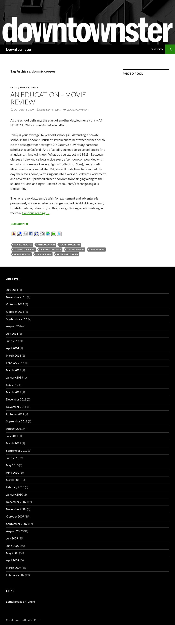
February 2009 (15, 575)
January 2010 (14, 494)
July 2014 (12, 333)
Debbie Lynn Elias (50, 109)
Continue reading (35, 213)
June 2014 (12, 341)
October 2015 (15, 304)
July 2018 (12, 289)
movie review (22, 254)
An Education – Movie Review (48, 98)
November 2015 (16, 297)
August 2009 (14, 531)
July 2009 (12, 538)
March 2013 (13, 370)
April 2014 (12, 348)
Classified (157, 49)
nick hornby (43, 254)
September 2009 (16, 523)
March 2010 (13, 480)
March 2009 (13, 567)
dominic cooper (24, 249)
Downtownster (18, 49)
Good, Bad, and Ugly (24, 87)
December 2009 (16, 501)
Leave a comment (78, 109)
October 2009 (15, 516)
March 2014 (13, 355)
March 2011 (13, 443)
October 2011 (15, 414)
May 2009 (12, 553)
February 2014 (15, 363)
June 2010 (12, 458)
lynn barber (97, 249)
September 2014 (16, 319)
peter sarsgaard (67, 254)
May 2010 (12, 465)
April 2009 (12, 560)
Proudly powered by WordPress (23, 620)
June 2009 (12, 545)
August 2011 (14, 428)
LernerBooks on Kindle (20, 601)
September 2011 (16, 421)
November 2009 (16, 509)
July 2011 (12, 436)
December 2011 (16, 399)
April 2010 (12, 472)
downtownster (50, 249)
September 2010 (16, 450)
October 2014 (15, 311)
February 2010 (15, 487)
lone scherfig (75, 249)
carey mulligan (70, 244)
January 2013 (14, 377)
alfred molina (23, 244)
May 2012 (12, 384)
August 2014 (14, 326)
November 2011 (16, 406)
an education (46, 244)
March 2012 (13, 392)
